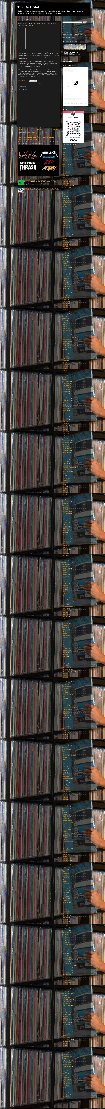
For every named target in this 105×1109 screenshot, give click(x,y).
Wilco (64, 1075)
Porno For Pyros (66, 743)
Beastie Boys (66, 208)
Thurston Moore (66, 1001)
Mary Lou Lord (66, 618)
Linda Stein (65, 572)
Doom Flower (66, 366)
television (65, 923)
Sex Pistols (65, 837)
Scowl (64, 826)
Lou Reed (65, 589)
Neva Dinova (66, 679)
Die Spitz (65, 355)
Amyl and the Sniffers (68, 185)
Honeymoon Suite (67, 471)
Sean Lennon (66, 827)
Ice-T (64, 480)
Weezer (64, 1070)
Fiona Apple (65, 416)
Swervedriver (66, 909)
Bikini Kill (65, 238)
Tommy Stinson (66, 1012)
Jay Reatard (65, 507)
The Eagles (65, 949)
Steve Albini (65, 890)
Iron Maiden (65, 492)
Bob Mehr (65, 253)
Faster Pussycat (66, 408)
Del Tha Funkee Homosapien (69, 345)
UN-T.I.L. (65, 1030)
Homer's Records (67, 469)
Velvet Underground (67, 1039)
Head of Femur (66, 452)
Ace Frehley (65, 162)
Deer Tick (65, 343)
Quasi (64, 753)
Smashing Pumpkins (67, 858)
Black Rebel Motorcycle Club (69, 244)
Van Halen (65, 1033)
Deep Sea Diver (66, 341)
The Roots (65, 986)
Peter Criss (65, 730)
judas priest (65, 526)
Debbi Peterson (66, 339)
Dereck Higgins (66, 347)
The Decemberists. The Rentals (70, 946)
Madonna (65, 599)
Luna (64, 591)
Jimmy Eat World (67, 513)
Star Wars (65, 885)
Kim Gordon (65, 543)
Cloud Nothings (66, 305)
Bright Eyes (65, 265)
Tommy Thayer (66, 1014)
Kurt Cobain (65, 555)
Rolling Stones (66, 808)
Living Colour (66, 578)
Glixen (64, 429)
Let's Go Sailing (66, 568)
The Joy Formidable (67, 967)
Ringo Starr (65, 793)
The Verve (65, 989)
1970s (64, 151)
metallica (65, 637)
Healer (64, 456)
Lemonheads (66, 566)
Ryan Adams (66, 814)
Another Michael (66, 192)
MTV (64, 662)
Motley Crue (65, 654)
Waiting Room (66, 1054)
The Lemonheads (67, 970)
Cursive (64, 320)
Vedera (64, 1035)
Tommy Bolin (66, 1009)
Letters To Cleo (66, 570)
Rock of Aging (37, 83)
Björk (64, 240)
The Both (65, 938)
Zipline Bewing (66, 1094)
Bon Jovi (27, 83)
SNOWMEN (65, 862)
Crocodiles (65, 318)
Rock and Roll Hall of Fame (69, 801)
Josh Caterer (66, 522)
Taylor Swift (65, 917)
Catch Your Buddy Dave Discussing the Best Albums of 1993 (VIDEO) (41, 188)
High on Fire (65, 463)
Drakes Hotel (66, 372)
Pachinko (65, 711)
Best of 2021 (66, 229)
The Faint (65, 955)
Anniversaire (66, 190)
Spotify (64, 881)
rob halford (65, 799)
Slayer (64, 852)
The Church (65, 942)
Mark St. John (66, 614)
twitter (64, 1026)
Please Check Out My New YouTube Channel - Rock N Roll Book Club (41, 180)
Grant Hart (65, 431)
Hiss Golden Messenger (68, 467)
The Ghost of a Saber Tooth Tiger (70, 959)
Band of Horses (66, 204)
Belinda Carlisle (66, 213)
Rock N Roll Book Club (68, 803)
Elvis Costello (66, 387)
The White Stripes (67, 993)
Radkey (64, 766)
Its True (64, 494)
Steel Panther (66, 887)
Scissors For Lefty (67, 822)
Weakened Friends (67, 1066)
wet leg (64, 1072)
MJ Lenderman (66, 648)
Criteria (64, 316)
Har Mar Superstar (67, 448)
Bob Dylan (65, 252)
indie (64, 484)
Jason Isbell (65, 505)
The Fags (65, 953)
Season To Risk (66, 829)
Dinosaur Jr (65, 360)
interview (65, 488)
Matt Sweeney (66, 621)
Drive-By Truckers (67, 374)
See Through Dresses (68, 833)
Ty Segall (65, 1028)
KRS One (65, 553)
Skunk (64, 850)
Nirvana (64, 690)
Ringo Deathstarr (67, 791)
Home (39, 129)
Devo (64, 349)
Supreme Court (66, 904)
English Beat (66, 391)
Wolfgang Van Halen (67, 1083)
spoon (64, 879)
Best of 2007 (66, 219)
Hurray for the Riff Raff (68, 477)
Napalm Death (66, 675)
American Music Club (68, 181)
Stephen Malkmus (67, 888)
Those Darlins (66, 997)
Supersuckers (66, 902)
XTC (64, 1087)
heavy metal (65, 458)
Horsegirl (65, 473)
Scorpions (65, 824)
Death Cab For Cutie (67, 335)
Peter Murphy (66, 732)
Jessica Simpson (67, 511)
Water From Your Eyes (68, 1060)
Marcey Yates (66, 610)
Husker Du (65, 478)
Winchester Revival (67, 1079)
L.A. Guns (65, 557)
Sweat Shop (65, 908)
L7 (63, 559)
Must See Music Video (68, 669)
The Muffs (65, 978)
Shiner (64, 845)
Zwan (64, 1096)
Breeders (65, 263)
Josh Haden (65, 524)
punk (64, 751)
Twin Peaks (65, 1024)
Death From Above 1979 (68, 337)
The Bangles (66, 930)
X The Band (65, 1085)
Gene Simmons (66, 425)
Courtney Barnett (67, 314)
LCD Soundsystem (67, 562)
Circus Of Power (66, 301)
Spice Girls (65, 875)
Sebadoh (65, 831)
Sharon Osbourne (67, 841)
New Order (65, 684)
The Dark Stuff (29, 7)
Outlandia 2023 (66, 705)
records (64, 780)
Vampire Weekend (67, 1031)
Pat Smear (65, 717)
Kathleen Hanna (66, 538)
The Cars (65, 940)
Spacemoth (65, 869)
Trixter (64, 1020)
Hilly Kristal (65, 465)
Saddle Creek (66, 816)
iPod (64, 490)
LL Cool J (65, 581)
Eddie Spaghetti (66, 383)
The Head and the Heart (68, 965)
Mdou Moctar (66, 627)
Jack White (65, 499)
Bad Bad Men (66, 202)
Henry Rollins (66, 459)
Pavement (65, 724)
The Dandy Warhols (67, 944)
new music (65, 682)
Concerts (65, 311)
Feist (64, 412)
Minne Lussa (66, 642)
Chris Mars (65, 297)
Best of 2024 (66, 232)
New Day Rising (66, 681)
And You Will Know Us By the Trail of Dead (73, 189)
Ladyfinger (65, 560)
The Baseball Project (68, 932)
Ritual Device (66, 797)
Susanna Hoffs (66, 906)
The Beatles (65, 934)
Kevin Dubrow (66, 541)
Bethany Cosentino (67, 234)
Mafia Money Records (68, 600)
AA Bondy (65, 160)
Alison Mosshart (66, 175)
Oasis (64, 696)
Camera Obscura (67, 284)
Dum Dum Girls (66, 377)
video (64, 1045)
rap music (65, 770)
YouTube (44, 83)
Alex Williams (66, 171)
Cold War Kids (66, 307)
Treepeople (65, 1018)
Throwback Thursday (68, 999)
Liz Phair (65, 580)
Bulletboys (65, 278)
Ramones (65, 768)
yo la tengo (65, 1089)
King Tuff (65, 547)
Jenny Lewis (65, 509)
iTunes (64, 496)
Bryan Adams (66, 273)
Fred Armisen (66, 423)
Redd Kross (65, 782)
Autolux (64, 196)
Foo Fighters (66, 419)
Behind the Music (67, 212)
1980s (23, 83)
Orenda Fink (65, 700)
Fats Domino (66, 410)
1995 (64, 158)
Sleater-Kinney (66, 854)
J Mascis (65, 498)
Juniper (64, 532)
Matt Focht (65, 620)
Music (64, 665)
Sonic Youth (65, 867)
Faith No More (66, 406)
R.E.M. (64, 761)
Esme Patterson (66, 398)
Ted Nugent (65, 921)
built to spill (65, 276)
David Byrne (65, 324)
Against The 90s (66, 168)
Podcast (32, 83)
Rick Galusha (66, 787)
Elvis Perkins (66, 389)
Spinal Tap (65, 877)
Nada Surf (65, 673)
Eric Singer (65, 396)
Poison (64, 742)
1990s (64, 154)
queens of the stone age (68, 755)
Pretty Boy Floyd (66, 745)
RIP (63, 795)
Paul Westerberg (67, 723)
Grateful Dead (66, 433)
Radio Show (65, 763)
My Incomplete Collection (69, 671)
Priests (64, 747)
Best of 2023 (66, 231)
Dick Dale (65, 353)
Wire (64, 1081)
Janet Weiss (65, 503)
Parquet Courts (66, 715)
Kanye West (65, 534)
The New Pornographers (68, 982)
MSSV (64, 660)
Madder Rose (66, 597)
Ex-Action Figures (67, 400)
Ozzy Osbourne (66, 709)
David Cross (65, 326)
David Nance (66, 332)
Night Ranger (66, 688)
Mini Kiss (65, 641)
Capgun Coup (66, 286)
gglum (64, 427)
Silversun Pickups (67, 848)
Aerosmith (65, 166)
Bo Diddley (65, 250)
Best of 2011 (66, 225)
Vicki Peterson (66, 1043)
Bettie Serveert (66, 236)
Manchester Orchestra (68, 606)
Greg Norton (65, 435)
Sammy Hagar (66, 818)
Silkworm (65, 846)
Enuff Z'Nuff (65, 393)
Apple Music (65, 194)
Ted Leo (64, 919)
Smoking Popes (66, 860)
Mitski (64, 646)
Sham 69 (65, 839)
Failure (64, 404)
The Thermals (66, 988)
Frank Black (65, 421)
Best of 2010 (66, 223)
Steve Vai (65, 892)
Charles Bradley (66, 292)
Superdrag (65, 900)
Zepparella (65, 1092)
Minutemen (65, 644)
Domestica (65, 364)
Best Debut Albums (67, 217)
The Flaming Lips (67, 957)
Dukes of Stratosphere (68, 375)
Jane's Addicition (67, 501)
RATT (64, 774)
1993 (64, 156)
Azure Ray (65, 198)
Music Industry (66, 667)
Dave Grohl (65, 322)
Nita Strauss (65, 692)
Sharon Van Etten (67, 843)
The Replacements (67, 984)
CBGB (64, 290)
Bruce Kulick (66, 271)
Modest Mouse (66, 650)
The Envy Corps (66, 951)
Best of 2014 (66, 227)
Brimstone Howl (66, 267)
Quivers (64, 759)
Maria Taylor (65, 612)
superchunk (65, 898)
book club (65, 261)
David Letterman (66, 330)
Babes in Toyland (67, 200)
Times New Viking (67, 1005)
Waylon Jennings (67, 1064)
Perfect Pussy (66, 728)
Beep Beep (65, 210)
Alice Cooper (66, 173)
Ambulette (65, 179)
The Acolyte (65, 927)
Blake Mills (65, 246)
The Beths (65, 936)
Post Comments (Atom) (30, 132)
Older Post (55, 129)
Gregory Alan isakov (67, 436)
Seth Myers (65, 835)
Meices (64, 631)
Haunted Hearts (66, 450)
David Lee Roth (66, 328)
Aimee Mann (66, 170)
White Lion (65, 1073)
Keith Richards (66, 539)
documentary (66, 362)
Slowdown (65, 856)
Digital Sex (65, 358)
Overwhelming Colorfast (68, 707)
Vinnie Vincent (66, 1049)
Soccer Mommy (66, 864)
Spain (64, 871)
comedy (64, 309)
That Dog (65, 925)
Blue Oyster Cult (66, 248)
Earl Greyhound (66, 381)
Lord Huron (65, 585)
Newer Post (22, 129)
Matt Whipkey (66, 623)
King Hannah (66, 545)
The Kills (65, 969)
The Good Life (66, 963)
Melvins (64, 633)
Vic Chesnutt (66, 1041)
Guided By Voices (67, 440)
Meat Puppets (66, 629)
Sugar (64, 894)
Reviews (65, 785)
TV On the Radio (67, 1022)
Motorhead (65, 656)
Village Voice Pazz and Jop (69, 1047)
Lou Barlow (65, 587)
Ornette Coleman (67, 702)
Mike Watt (65, 639)
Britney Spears (66, 269)
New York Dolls (66, 686)
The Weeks (65, 991)
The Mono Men (66, 976)
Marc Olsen (65, 608)
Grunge (64, 438)
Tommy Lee (65, 1010)
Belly (64, 215)
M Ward (64, 593)
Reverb (64, 784)
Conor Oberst (66, 313)
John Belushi (66, 517)
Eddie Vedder (66, 385)
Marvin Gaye (66, 616)
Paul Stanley (66, 721)
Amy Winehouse (66, 183)
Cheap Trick (65, 295)
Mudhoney (65, 663)
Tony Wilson (65, 1016)
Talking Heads (66, 911)
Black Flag (65, 242)
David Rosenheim (67, 334)
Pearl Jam (65, 726)
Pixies (64, 736)
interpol (64, 486)
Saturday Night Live (67, 820)
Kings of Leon (66, 549)
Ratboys (65, 772)
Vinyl (64, 1050)
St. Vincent (65, 883)
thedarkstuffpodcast (70, 103)
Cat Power (65, 288)
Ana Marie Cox (66, 187)
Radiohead (65, 765)
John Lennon (66, 519)
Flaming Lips (66, 417)
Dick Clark (65, 351)
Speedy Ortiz (66, 873)
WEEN (64, 1068)
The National (66, 980)
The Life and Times (67, 972)
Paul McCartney (66, 719)
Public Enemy (66, 749)
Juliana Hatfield (66, 530)
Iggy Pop (65, 482)
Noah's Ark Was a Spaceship (69, 694)
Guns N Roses (66, 442)
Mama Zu (65, 604)
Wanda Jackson (66, 1056)
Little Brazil (65, 574)
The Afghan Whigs (67, 928)
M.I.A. (64, 595)
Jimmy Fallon (66, 515)
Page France (66, 713)
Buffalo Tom (65, 274)
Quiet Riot (65, 757)
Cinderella (65, 299)
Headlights (65, 454)
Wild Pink (65, 1077)
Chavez (64, 293)
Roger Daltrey (66, 806)
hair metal (65, 444)
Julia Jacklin (65, 528)
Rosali (64, 810)
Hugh (64, 475)
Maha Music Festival (67, 602)
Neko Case (65, 677)
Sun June (65, 896)
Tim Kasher (65, 1003)
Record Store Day (67, 778)
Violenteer (65, 1052)
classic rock (65, 303)
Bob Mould (65, 255)
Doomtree (65, 368)
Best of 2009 (66, 221)
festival (64, 414)
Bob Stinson (65, 257)
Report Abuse (67, 1101)
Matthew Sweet (66, 625)
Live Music (65, 576)
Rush (64, 812)
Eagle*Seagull (66, 379)
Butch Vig (65, 282)
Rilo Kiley (65, 789)
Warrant (64, 1058)
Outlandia (65, 703)
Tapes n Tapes (66, 915)
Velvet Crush (66, 1037)
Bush (64, 280)
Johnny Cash (66, 520)
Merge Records (66, 635)
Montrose (65, 652)
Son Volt (65, 866)
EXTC (64, 402)
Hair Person (65, 446)
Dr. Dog (64, 370)
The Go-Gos (65, 961)
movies (64, 658)
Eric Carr (65, 395)
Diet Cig (64, 356)
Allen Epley (65, 177)
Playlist (64, 738)
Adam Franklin (66, 164)
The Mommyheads (67, 974)
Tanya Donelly (66, 913)
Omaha (64, 698)
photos (64, 734)
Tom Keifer (65, 1007)
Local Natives (66, 583)
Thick (64, 995)
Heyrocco (65, 461)
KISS (64, 551)
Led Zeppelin (66, 564)
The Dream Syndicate (68, 948)
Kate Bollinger (66, 536)
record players (66, 776)
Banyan (64, 206)
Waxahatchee (66, 1062)
